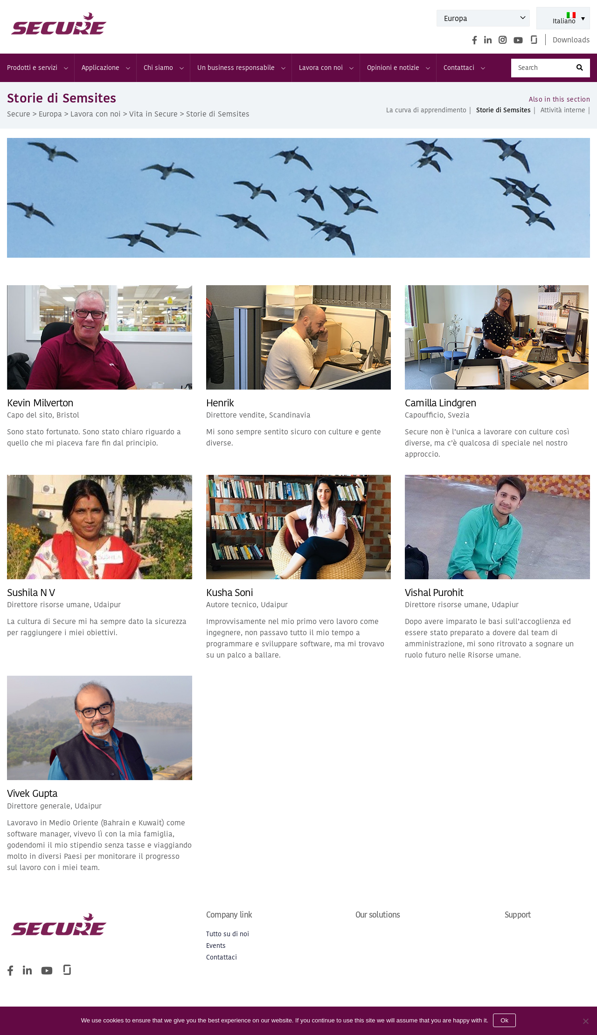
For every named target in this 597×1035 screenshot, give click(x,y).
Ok (504, 1020)
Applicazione (105, 68)
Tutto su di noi (227, 934)
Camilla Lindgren (440, 403)
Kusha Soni (229, 592)
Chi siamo (163, 68)
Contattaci (464, 68)
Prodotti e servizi (37, 68)
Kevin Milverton (40, 403)
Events (216, 946)
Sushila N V (31, 592)
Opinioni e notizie (398, 68)
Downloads (571, 39)
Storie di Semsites (503, 110)
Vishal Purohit (434, 592)
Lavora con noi (326, 68)
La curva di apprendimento (426, 110)
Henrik (220, 403)
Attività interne (563, 110)
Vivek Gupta (32, 793)
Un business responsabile (241, 68)
